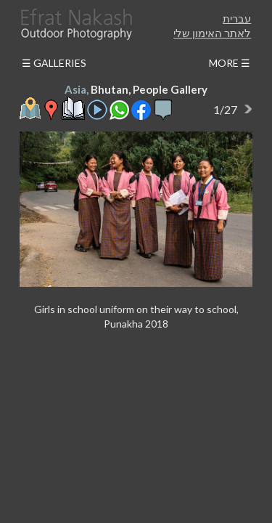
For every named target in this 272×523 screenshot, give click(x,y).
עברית (237, 18)
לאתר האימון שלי (212, 32)
